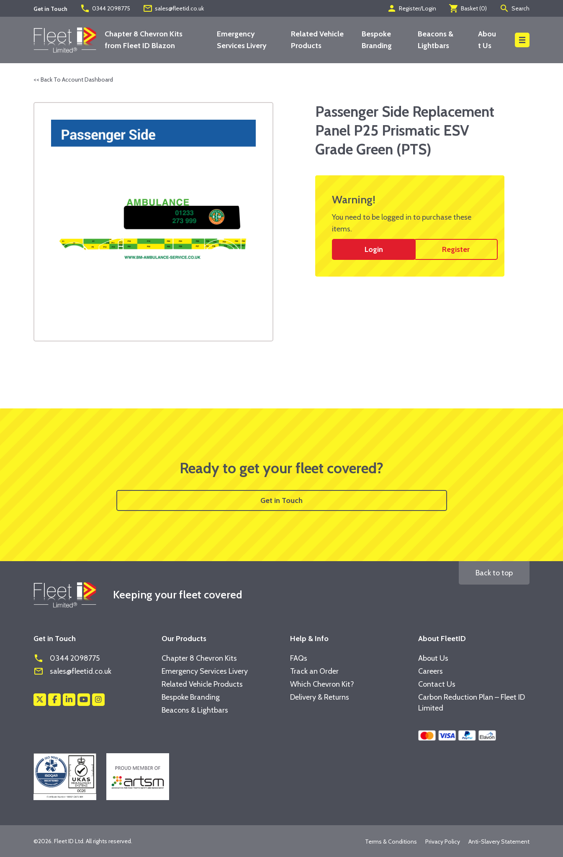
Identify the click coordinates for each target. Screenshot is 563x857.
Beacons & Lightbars (195, 710)
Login (374, 249)
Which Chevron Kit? (322, 684)
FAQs (298, 658)
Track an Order (314, 671)
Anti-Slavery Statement (499, 841)
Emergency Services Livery (205, 671)
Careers (430, 671)
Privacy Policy (442, 841)
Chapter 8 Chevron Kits (199, 658)
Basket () (468, 8)
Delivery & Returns (319, 697)
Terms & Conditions (391, 841)
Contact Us (436, 684)
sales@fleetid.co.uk (173, 8)
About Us (433, 658)
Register (456, 249)
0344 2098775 (105, 8)
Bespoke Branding (191, 697)
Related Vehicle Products (202, 684)
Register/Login (411, 8)
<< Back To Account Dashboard (73, 79)
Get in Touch (281, 500)
